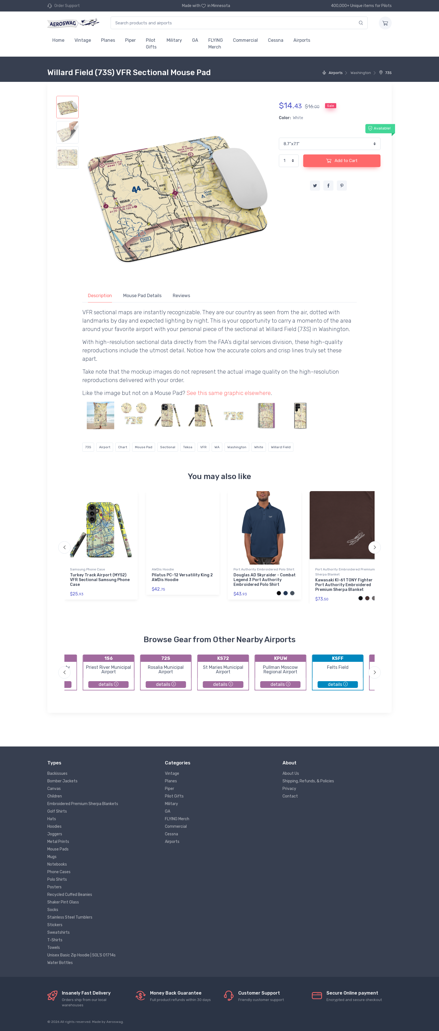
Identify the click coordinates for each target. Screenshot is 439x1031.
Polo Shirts (57, 879)
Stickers (54, 925)
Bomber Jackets (62, 781)
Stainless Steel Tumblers (69, 917)
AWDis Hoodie (163, 569)
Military (174, 40)
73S (385, 73)
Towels (53, 947)
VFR (203, 447)
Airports (301, 40)
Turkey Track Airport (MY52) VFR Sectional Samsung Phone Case (100, 580)
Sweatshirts (58, 932)
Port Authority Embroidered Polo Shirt (263, 569)
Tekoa (187, 447)
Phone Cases (59, 872)
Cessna (275, 40)
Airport (104, 447)
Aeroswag (114, 1022)
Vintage (82, 40)
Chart (122, 447)
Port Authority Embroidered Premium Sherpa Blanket (345, 571)
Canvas (54, 788)
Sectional (167, 447)
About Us (290, 773)
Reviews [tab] (181, 295)
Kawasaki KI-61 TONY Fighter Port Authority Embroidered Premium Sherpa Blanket (344, 585)
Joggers (54, 834)
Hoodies (54, 826)
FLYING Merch (215, 44)
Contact (290, 796)
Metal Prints (58, 841)
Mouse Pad (143, 447)
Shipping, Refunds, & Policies (308, 781)
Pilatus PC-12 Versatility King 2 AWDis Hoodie (182, 577)
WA (217, 447)
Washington (236, 447)
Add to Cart (342, 160)
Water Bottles (60, 962)
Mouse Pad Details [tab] (142, 295)
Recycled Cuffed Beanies (69, 894)
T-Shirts (54, 940)
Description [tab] (100, 295)
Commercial (245, 40)
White (258, 447)
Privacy (289, 788)
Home (58, 40)
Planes (108, 40)
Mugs (52, 856)
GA (195, 40)
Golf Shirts (57, 811)
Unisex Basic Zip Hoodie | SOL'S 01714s (81, 955)
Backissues (57, 773)
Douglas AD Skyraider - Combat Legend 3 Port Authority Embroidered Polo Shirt (264, 580)
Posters (54, 887)
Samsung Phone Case (87, 569)
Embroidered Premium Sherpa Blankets (82, 803)
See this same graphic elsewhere (228, 393)
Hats (51, 819)
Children (54, 796)
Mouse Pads (58, 849)
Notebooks (57, 864)
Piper (130, 40)
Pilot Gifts (151, 44)
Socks (52, 909)
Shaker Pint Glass (63, 902)
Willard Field (281, 447)
